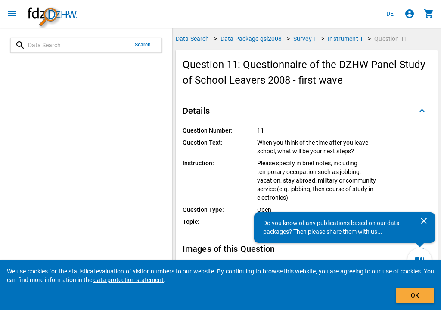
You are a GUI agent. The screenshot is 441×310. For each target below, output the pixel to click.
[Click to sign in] (409, 13)
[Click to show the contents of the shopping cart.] (429, 13)
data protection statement (128, 279)
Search (143, 45)
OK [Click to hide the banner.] (415, 295)
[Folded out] (422, 110)
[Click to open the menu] (12, 13)
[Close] (423, 220)
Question (390, 38)
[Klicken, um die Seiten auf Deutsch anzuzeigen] (390, 13)
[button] (307, 110)
